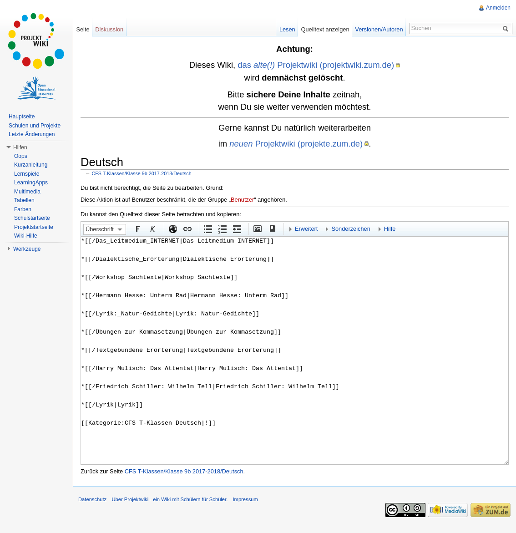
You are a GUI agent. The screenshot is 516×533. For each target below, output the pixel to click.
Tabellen (24, 200)
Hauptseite (22, 116)
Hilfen (20, 147)
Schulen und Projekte (35, 125)
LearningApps (31, 182)
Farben (22, 209)
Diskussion (109, 29)
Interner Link (187, 228)
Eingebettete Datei (257, 228)
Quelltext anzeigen (325, 29)
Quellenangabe (271, 228)
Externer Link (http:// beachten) (172, 228)
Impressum (245, 499)
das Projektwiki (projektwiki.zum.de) (316, 65)
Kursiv (152, 228)
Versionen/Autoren (379, 29)
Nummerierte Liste (222, 228)
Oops (20, 156)
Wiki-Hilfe (25, 236)
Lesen (287, 29)
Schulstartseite (32, 218)
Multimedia (27, 191)
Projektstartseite (33, 227)
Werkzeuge (26, 249)
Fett (137, 228)
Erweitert (306, 228)
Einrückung (236, 228)
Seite (82, 29)
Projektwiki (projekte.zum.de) (296, 143)
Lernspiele (26, 174)
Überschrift (100, 229)
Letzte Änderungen (32, 134)
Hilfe (390, 228)
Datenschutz (92, 499)
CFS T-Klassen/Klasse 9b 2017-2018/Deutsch (142, 173)
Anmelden (498, 8)
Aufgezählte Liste (207, 228)
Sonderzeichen (350, 228)
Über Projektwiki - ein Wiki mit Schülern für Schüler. (169, 499)
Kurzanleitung (30, 165)
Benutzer (242, 199)
